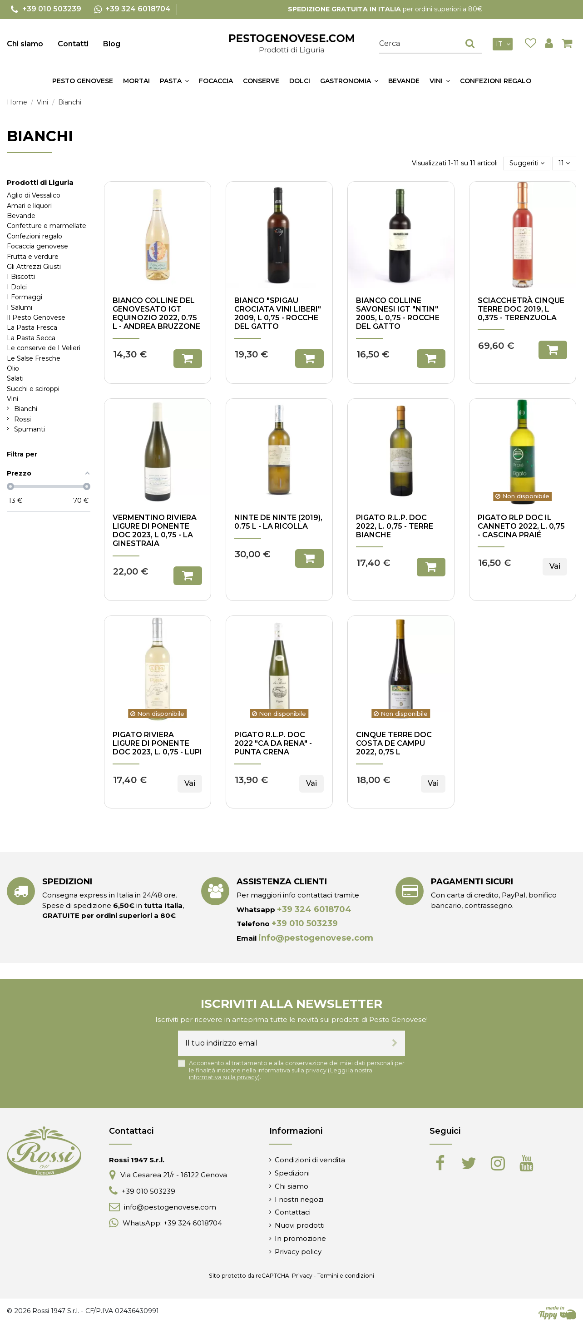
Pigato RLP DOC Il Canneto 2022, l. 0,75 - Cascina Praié (521, 526)
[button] (174, 81)
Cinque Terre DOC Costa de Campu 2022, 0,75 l (394, 743)
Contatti (73, 44)
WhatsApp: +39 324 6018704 (172, 1223)
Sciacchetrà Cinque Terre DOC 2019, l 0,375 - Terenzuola (521, 309)
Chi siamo (25, 44)
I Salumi (19, 307)
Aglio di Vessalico (33, 195)
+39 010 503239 (305, 923)
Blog (111, 44)
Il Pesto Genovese (36, 317)
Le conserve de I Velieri (43, 348)
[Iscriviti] (395, 1043)
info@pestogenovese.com (315, 938)
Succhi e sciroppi (33, 389)
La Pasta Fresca (32, 327)
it (504, 44)
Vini (12, 399)
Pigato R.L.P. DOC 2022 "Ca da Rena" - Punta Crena (273, 743)
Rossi (22, 419)
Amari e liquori (29, 206)
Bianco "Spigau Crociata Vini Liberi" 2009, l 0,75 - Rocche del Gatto (277, 313)
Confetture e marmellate (46, 226)
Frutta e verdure (33, 257)
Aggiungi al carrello (187, 358)
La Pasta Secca (31, 338)
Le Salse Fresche (33, 358)
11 (564, 163)
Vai (554, 566)
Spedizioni (292, 1173)
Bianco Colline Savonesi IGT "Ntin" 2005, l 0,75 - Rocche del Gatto (398, 313)
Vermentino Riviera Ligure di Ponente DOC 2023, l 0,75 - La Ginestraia (155, 530)
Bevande (21, 216)
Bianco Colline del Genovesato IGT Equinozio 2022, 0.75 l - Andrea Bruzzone (156, 313)
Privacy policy (298, 1251)
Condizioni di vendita (310, 1159)
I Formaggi (24, 297)
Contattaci (293, 1212)
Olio (13, 368)
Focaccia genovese (37, 246)
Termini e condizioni (345, 1275)
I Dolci (17, 287)
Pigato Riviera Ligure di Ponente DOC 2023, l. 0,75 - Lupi (157, 743)
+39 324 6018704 (314, 909)
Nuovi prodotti (300, 1225)
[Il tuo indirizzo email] (281, 1043)
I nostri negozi (299, 1199)
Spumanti (29, 429)
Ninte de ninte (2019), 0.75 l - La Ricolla (278, 522)
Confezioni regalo (34, 236)
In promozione (300, 1238)
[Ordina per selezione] (527, 163)
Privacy (302, 1275)
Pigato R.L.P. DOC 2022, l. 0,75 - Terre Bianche (394, 526)
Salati (15, 378)
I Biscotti (21, 277)
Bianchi (25, 409)
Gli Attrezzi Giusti (34, 267)
